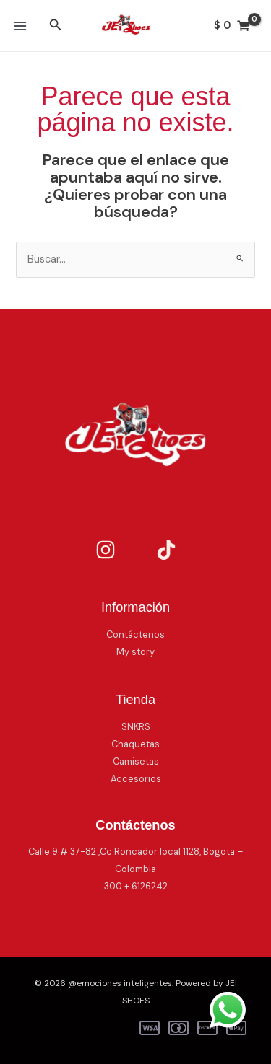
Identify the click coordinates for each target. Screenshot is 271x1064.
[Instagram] (105, 549)
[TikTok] (166, 549)
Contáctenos (135, 634)
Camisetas (136, 761)
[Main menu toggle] (20, 25)
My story (135, 652)
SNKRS (135, 727)
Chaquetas (135, 744)
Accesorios (136, 779)
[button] (55, 25)
